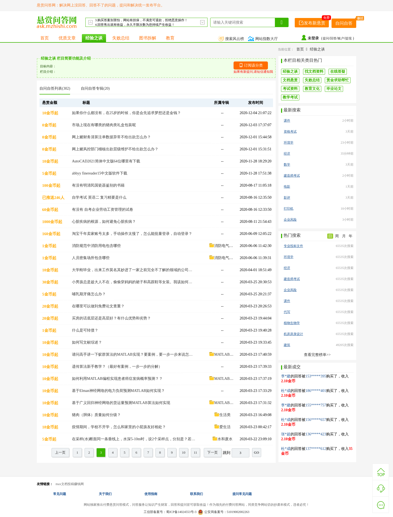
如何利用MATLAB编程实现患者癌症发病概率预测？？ (117, 379)
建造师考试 (292, 175)
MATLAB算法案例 (227, 354)
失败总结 (120, 38)
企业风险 (290, 219)
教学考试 (290, 97)
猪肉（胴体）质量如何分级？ (96, 415)
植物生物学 (292, 323)
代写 (287, 312)
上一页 (60, 452)
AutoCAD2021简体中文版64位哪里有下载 (106, 161)
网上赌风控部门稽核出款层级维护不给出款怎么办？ (115, 149)
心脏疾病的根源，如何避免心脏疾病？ (104, 222)
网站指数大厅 (263, 39)
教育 (170, 38)
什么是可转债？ (85, 330)
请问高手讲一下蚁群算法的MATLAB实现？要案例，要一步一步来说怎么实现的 (133, 354)
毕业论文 (333, 89)
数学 (287, 164)
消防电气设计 (223, 246)
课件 (287, 120)
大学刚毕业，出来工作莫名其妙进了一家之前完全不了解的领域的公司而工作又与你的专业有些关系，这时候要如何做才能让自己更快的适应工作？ (133, 270)
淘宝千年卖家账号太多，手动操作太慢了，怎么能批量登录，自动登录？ (132, 234)
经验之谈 (94, 38)
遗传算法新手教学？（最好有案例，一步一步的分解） (117, 367)
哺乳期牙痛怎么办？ (89, 294)
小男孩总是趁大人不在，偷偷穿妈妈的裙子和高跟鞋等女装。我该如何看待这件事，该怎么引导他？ (133, 282)
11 (195, 452)
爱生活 (222, 427)
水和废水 (222, 439)
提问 (326, 38)
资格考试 (290, 131)
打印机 (288, 208)
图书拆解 (147, 38)
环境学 (288, 142)
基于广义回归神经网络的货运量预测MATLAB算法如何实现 (121, 403)
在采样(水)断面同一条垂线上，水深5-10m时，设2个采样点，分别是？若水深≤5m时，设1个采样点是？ (133, 439)
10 (183, 452)
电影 (287, 186)
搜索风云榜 (231, 39)
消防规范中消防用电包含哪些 (96, 246)
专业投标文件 (293, 246)
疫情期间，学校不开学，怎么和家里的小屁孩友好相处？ (119, 427)
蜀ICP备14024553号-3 (181, 512)
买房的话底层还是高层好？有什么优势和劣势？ (111, 318)
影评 (287, 197)
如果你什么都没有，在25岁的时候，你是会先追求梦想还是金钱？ (126, 113)
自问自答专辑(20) (95, 88)
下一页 (212, 452)
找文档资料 (314, 72)
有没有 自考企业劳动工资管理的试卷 (102, 209)
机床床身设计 (293, 334)
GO (256, 452)
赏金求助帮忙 (337, 80)
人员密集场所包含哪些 (91, 258)
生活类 (222, 415)
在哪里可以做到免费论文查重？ (98, 306)
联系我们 (196, 494)
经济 (287, 153)
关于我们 (105, 494)
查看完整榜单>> (317, 355)
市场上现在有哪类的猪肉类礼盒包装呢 (104, 125)
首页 (44, 38)
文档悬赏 (290, 80)
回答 (333, 38)
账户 (341, 38)
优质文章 (67, 38)
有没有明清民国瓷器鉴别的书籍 (98, 185)
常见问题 (59, 494)
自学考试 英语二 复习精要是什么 (99, 197)
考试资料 (290, 89)
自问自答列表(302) (54, 88)
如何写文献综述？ (87, 342)
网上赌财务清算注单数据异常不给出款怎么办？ (111, 137)
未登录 (313, 38)
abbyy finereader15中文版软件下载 (99, 173)
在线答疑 (337, 72)
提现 (348, 38)
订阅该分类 (253, 65)
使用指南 (150, 494)
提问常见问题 (242, 494)
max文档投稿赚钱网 (70, 484)
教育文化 (312, 89)
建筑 (287, 345)
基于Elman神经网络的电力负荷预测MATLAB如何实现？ (118, 391)
